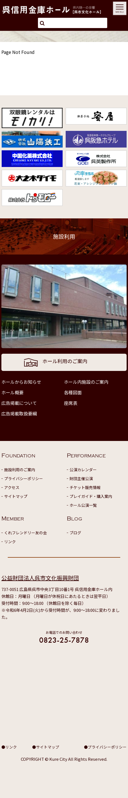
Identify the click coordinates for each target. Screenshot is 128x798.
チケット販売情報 (85, 487)
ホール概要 (12, 392)
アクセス (11, 487)
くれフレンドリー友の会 (25, 532)
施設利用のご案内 (19, 469)
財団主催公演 (81, 478)
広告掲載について (19, 403)
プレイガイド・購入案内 (91, 496)
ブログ (75, 532)
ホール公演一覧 (83, 505)
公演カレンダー (83, 469)
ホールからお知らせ (21, 381)
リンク (10, 541)
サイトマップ (15, 496)
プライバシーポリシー (23, 478)
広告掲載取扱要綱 (19, 413)
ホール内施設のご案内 (86, 381)
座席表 (70, 403)
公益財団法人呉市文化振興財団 (40, 578)
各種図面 (73, 392)
